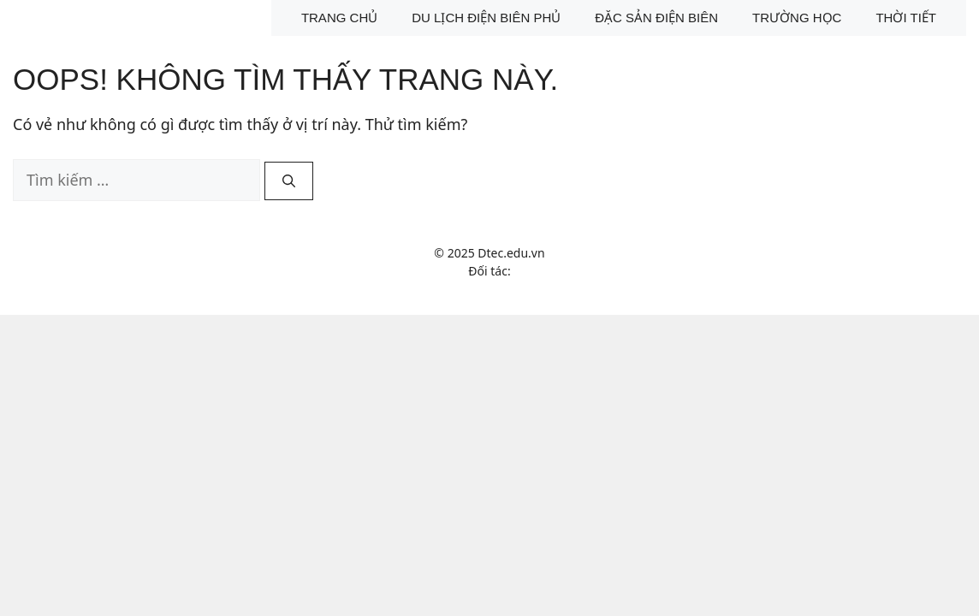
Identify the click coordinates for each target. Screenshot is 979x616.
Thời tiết (905, 17)
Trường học (796, 17)
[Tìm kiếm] (288, 181)
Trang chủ (339, 17)
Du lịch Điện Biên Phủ (486, 17)
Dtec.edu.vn (511, 253)
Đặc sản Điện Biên (656, 17)
